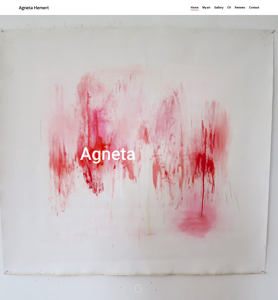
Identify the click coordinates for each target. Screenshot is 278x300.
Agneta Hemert (34, 7)
